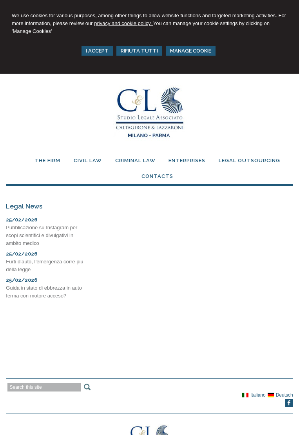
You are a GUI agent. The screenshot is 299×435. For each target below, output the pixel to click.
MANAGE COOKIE (190, 51)
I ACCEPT (97, 51)
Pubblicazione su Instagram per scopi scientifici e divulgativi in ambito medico (41, 235)
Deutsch (280, 395)
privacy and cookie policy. (123, 23)
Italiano (254, 395)
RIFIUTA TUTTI (139, 51)
